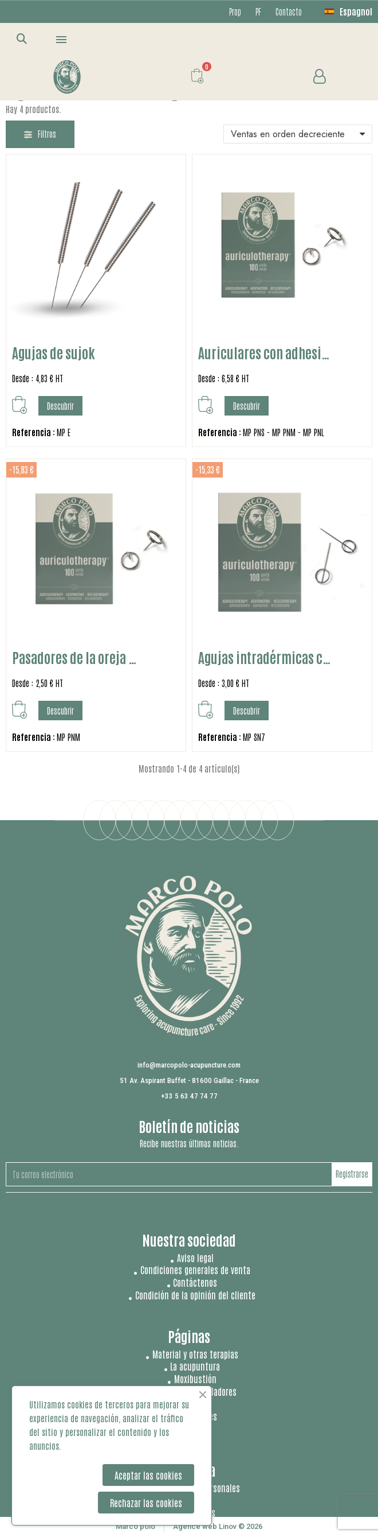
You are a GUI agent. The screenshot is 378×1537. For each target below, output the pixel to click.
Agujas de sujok (53, 352)
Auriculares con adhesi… (264, 352)
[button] (22, 38)
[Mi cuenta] (319, 76)
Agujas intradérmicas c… (264, 657)
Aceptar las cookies (148, 1475)
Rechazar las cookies (146, 1502)
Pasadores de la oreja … (74, 657)
